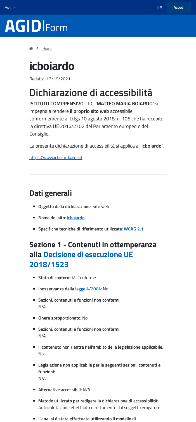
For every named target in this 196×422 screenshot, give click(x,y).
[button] (11, 7)
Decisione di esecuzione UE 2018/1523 (81, 259)
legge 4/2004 (88, 288)
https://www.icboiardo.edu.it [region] (55, 157)
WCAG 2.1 (133, 228)
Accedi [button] (179, 7)
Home (47, 48)
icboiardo (75, 217)
